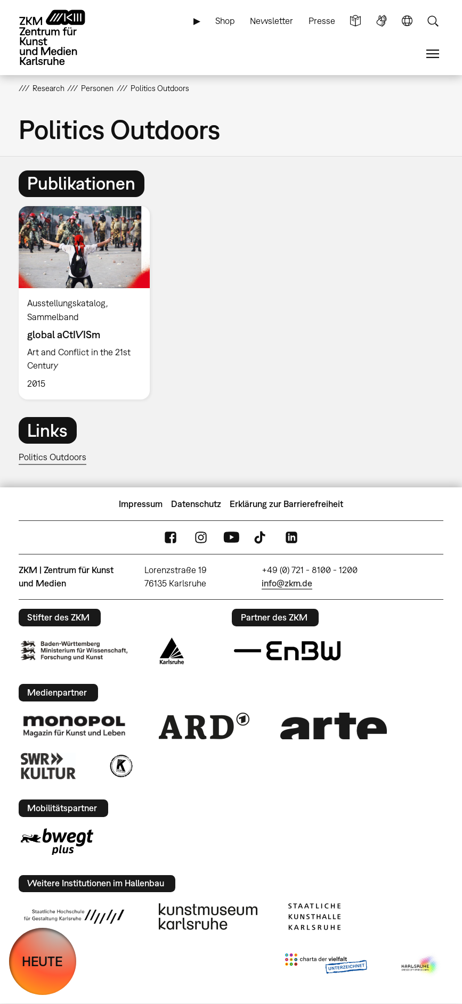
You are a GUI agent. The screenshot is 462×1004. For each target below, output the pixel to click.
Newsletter (271, 20)
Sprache (407, 21)
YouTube (231, 538)
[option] (89, 302)
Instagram (201, 538)
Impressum (141, 504)
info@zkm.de (287, 583)
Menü (432, 54)
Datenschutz (196, 504)
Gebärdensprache (381, 21)
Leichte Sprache (355, 21)
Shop (225, 20)
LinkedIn (291, 538)
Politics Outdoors (52, 457)
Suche (432, 21)
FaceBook (170, 538)
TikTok (261, 538)
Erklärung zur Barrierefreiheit (286, 504)
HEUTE (42, 961)
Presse (322, 20)
